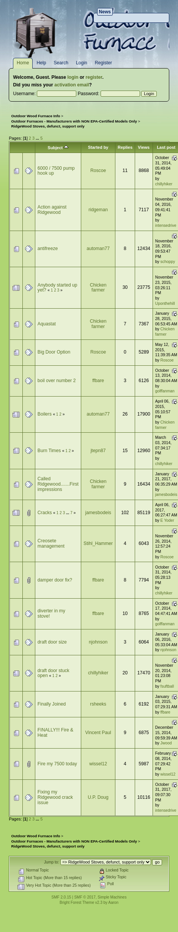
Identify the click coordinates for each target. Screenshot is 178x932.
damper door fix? (55, 580)
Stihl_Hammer (98, 543)
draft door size (52, 642)
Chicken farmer (98, 287)
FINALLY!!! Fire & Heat (55, 732)
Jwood (166, 743)
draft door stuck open (53, 673)
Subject (58, 147)
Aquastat (47, 324)
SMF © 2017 (84, 897)
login (72, 77)
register (93, 77)
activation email (71, 85)
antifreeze (48, 248)
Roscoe (98, 170)
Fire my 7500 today (57, 763)
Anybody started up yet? (57, 287)
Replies (125, 147)
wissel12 (98, 763)
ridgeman (98, 209)
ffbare (98, 380)
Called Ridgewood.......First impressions (58, 484)
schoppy (168, 262)
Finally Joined (52, 704)
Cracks (45, 512)
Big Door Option (54, 352)
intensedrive (165, 225)
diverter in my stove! (51, 613)
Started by (98, 147)
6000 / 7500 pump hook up (56, 171)
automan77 (98, 248)
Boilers (45, 414)
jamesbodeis (166, 494)
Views (144, 147)
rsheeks (98, 704)
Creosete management (51, 543)
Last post (166, 147)
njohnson (98, 642)
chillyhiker (163, 184)
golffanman (165, 391)
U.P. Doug (98, 797)
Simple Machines (112, 897)
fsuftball (167, 686)
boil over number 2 (57, 380)
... (38, 138)
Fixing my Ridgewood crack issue (55, 797)
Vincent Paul (98, 732)
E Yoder (167, 520)
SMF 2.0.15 (61, 897)
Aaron (113, 902)
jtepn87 (98, 450)
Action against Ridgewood (52, 209)
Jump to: (51, 862)
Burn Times (49, 450)
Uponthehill (165, 303)
